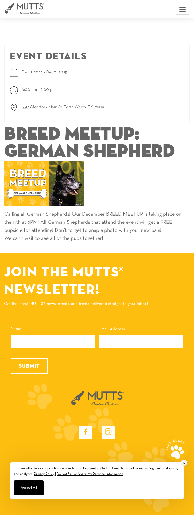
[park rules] (177, 449)
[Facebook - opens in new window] (85, 432)
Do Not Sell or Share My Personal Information (90, 474)
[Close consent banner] (184, 463)
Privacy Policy (44, 474)
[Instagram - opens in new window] (108, 432)
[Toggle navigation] (182, 9)
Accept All (29, 488)
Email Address (112, 329)
